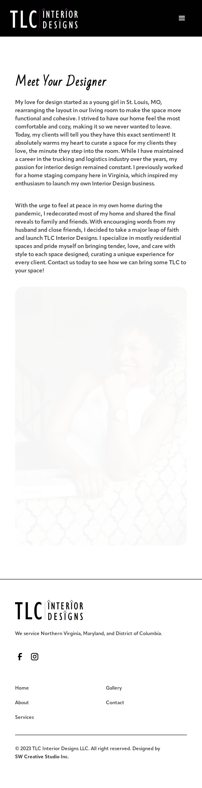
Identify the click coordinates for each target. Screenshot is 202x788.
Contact (115, 703)
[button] (182, 18)
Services (24, 717)
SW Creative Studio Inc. (42, 757)
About (22, 703)
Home (22, 688)
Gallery (114, 688)
